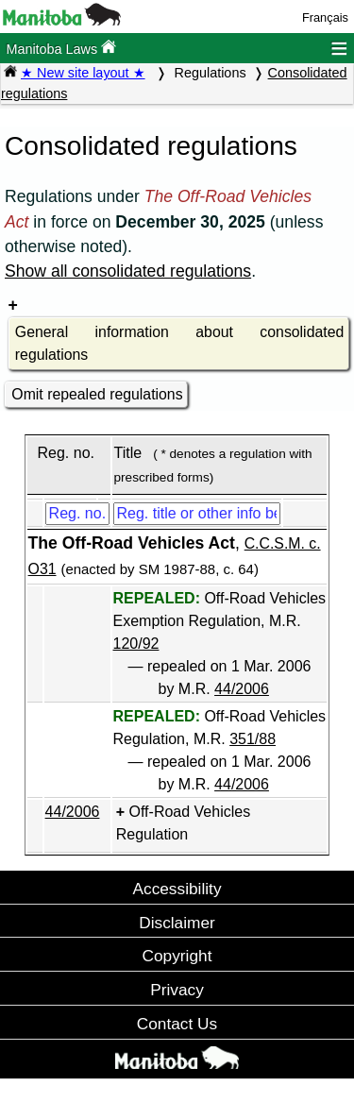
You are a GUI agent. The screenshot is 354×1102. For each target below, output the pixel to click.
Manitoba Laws (61, 48)
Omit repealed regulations (96, 394)
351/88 (252, 739)
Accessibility (176, 888)
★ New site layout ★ (83, 72)
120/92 (136, 644)
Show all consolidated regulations (128, 271)
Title (128, 453)
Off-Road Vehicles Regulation (183, 823)
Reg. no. (65, 453)
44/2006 (241, 689)
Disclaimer (177, 922)
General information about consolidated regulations (179, 343)
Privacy (177, 989)
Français (325, 17)
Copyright (177, 955)
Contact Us (177, 1023)
